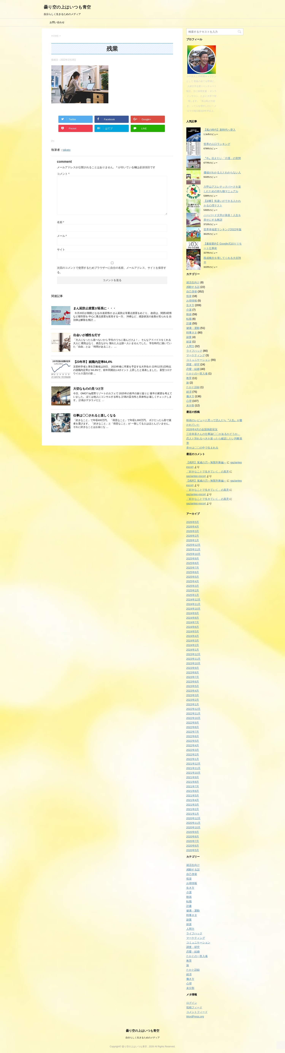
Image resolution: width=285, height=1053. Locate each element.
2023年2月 (192, 699)
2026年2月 (192, 535)
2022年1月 (192, 759)
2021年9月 (192, 777)
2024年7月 (192, 622)
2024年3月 (192, 640)
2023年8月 (192, 672)
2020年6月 (192, 845)
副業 (189, 337)
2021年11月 (193, 768)
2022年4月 (192, 745)
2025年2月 (192, 590)
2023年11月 (193, 658)
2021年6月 (192, 790)
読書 (189, 323)
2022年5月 (192, 740)
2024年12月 (193, 599)
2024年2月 (192, 645)
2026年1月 (192, 540)
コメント (63, 173)
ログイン (191, 1002)
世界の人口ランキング (217, 143)
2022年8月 (192, 727)
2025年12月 (193, 544)
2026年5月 (192, 522)
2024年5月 (192, 631)
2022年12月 (193, 708)
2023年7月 (192, 677)
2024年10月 (193, 608)
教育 (189, 378)
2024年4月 (192, 635)
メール (62, 235)
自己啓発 (191, 291)
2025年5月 (192, 576)
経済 (189, 391)
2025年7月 (192, 567)
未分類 (190, 405)
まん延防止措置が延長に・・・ (94, 308)
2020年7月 (192, 841)
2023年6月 (192, 681)
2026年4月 (192, 526)
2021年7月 (192, 786)
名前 (60, 222)
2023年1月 (192, 704)
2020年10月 (193, 827)
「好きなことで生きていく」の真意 (207, 471)
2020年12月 (193, 818)
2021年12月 (193, 763)
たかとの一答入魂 (197, 373)
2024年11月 (193, 604)
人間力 (190, 346)
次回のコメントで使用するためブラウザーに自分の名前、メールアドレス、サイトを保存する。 (111, 270)
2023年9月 (192, 667)
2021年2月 (192, 809)
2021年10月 (193, 772)
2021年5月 (192, 795)
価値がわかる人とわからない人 (222, 172)
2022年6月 (192, 736)
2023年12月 (193, 654)
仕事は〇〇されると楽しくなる (94, 415)
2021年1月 (192, 813)
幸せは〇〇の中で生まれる (202, 447)
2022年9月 (192, 722)
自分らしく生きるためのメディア (142, 1037)
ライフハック (194, 350)
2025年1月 (192, 594)
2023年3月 (192, 695)
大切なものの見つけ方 (88, 388)
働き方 (190, 396)
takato (67, 149)
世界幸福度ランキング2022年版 (222, 229)
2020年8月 (192, 836)
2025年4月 (192, 581)
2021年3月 (192, 804)
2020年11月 (193, 822)
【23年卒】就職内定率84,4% (92, 361)
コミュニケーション (198, 359)
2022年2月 (192, 754)
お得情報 (191, 300)
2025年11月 (193, 549)
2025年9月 (192, 558)
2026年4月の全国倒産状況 (202, 429)
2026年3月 (192, 531)
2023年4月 (192, 690)
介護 (189, 309)
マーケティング (195, 355)
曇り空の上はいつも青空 (67, 7)
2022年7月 (192, 731)
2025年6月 (192, 572)
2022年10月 (193, 718)
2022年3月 (192, 749)
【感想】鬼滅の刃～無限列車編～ (206, 462)
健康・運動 (193, 327)
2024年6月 (192, 626)
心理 (189, 400)
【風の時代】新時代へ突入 (220, 129)
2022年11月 (193, 713)
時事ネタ (191, 332)
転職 (189, 318)
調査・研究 (193, 364)
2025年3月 (192, 585)
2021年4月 (192, 800)
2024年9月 (192, 613)
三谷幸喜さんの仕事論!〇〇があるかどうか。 (213, 433)
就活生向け (193, 282)
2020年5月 (192, 850)
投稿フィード (194, 1007)
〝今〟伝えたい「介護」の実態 (222, 158)
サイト (61, 249)
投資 (189, 296)
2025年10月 (193, 553)
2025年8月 (192, 563)
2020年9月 (192, 831)
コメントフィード (197, 1012)
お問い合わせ (57, 22)
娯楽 (189, 341)
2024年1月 (192, 649)
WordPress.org (195, 1016)
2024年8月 (192, 617)
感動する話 (193, 286)
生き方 (190, 305)
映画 (189, 314)
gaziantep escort (196, 476)
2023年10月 (193, 663)
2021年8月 (192, 781)
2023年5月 (192, 686)
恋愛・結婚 (193, 368)
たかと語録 (193, 387)
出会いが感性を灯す (87, 335)
